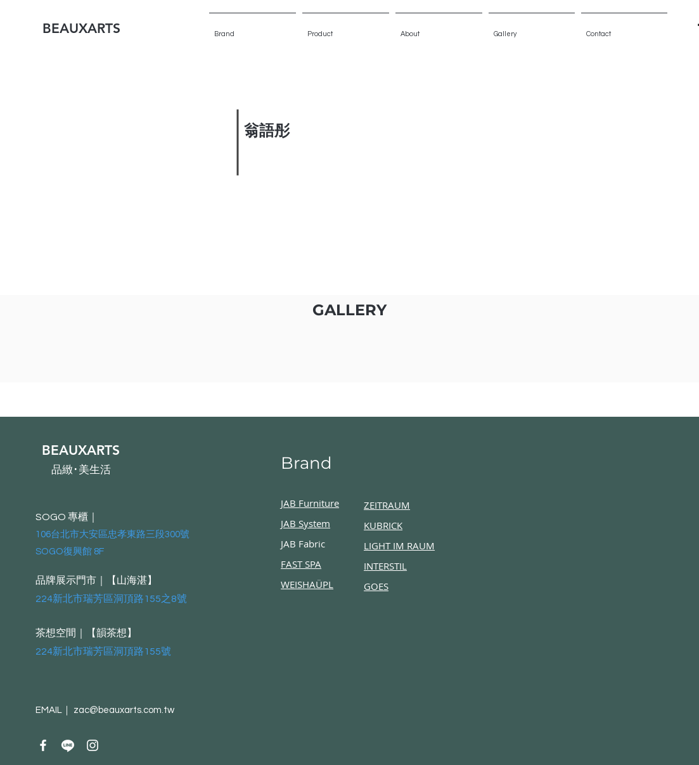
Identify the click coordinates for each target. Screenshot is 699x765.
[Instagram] (92, 745)
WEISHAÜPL (307, 584)
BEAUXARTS (81, 28)
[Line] (67, 745)
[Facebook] (43, 745)
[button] (531, 28)
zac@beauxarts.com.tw (124, 710)
